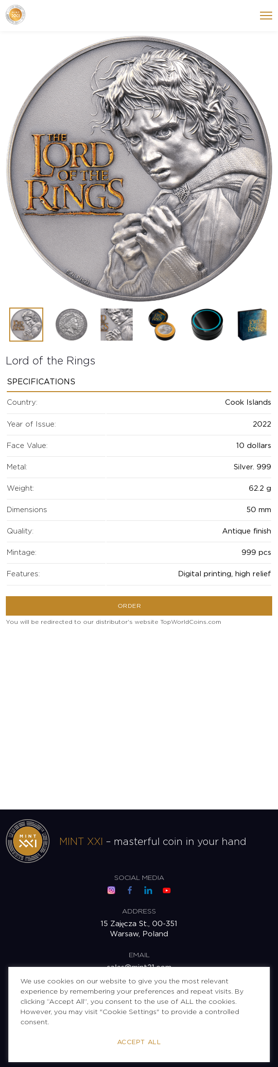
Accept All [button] (139, 1042)
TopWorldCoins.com (190, 622)
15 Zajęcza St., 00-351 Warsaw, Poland (139, 929)
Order (129, 606)
